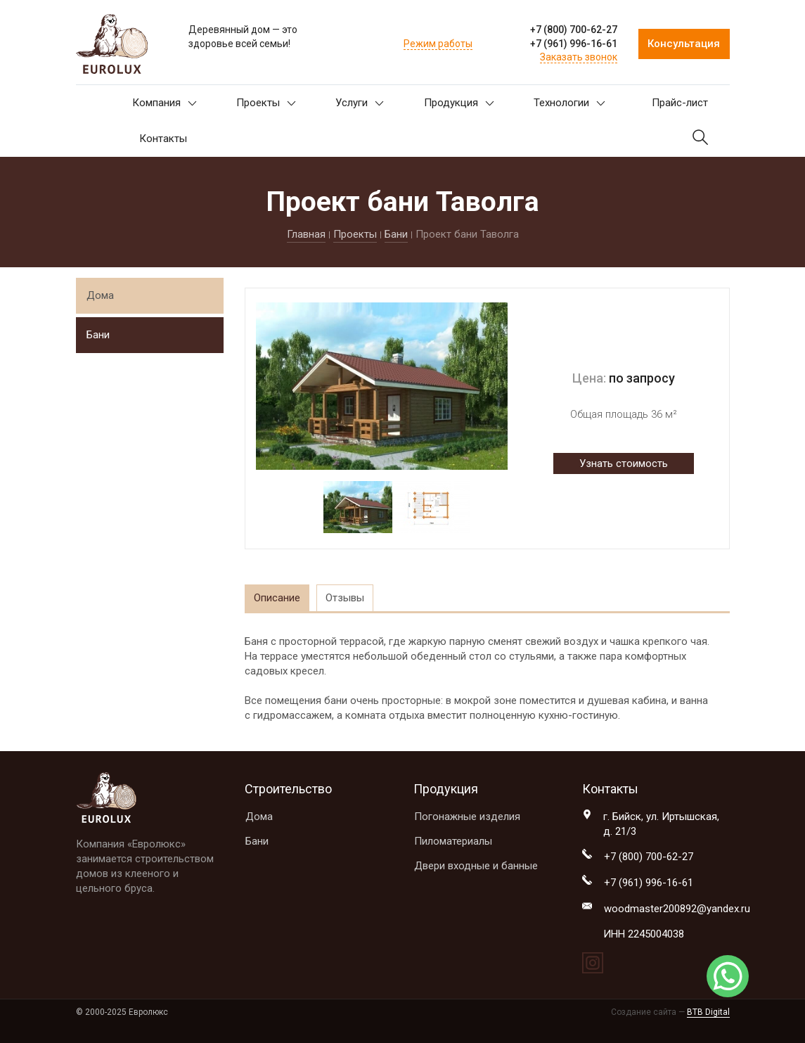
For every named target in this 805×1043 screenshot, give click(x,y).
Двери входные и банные (476, 865)
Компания (164, 102)
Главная (306, 234)
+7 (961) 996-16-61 (573, 43)
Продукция (459, 102)
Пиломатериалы (453, 841)
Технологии (569, 102)
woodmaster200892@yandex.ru (677, 908)
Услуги (359, 102)
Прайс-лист (680, 102)
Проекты (266, 102)
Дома (100, 295)
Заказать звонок (578, 57)
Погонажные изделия (467, 816)
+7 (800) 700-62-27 (573, 29)
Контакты (163, 138)
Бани (396, 234)
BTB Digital (708, 1012)
